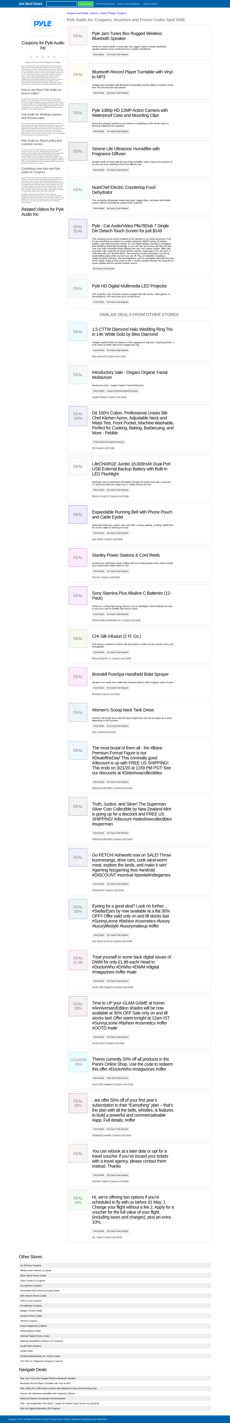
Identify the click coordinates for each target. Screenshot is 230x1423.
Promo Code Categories (128, 4)
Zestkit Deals (26, 1351)
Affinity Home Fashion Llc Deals (35, 1270)
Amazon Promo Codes (31, 1316)
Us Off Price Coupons (30, 1265)
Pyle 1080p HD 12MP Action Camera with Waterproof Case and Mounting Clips (58, 1388)
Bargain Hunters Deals (31, 1311)
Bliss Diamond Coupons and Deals (109, 356)
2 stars (37, 57)
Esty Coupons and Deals (104, 732)
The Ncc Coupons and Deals (106, 577)
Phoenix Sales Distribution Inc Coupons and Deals (116, 620)
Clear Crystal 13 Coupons (32, 1280)
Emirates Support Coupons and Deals (110, 1181)
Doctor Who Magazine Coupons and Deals (112, 987)
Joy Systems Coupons (31, 1285)
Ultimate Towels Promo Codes (34, 1336)
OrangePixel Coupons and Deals (108, 890)
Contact (45, 1419)
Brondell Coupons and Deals (106, 694)
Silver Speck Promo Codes (33, 1275)
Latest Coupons (150, 4)
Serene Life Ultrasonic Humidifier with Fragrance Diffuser (47, 1393)
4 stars (49, 57)
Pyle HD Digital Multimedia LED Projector (40, 1408)
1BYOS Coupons (28, 1321)
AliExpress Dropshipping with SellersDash (89, 1419)
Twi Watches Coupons (31, 1306)
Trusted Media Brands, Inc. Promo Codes (40, 1356)
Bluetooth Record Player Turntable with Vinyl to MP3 (45, 1383)
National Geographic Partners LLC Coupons (41, 1341)
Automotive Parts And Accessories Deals (40, 1290)
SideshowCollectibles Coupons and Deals (112, 788)
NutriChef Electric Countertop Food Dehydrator (43, 1398)
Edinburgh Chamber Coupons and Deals (111, 1135)
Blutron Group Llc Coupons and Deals (110, 496)
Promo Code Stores (105, 4)
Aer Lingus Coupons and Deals (107, 1237)
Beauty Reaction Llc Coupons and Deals (111, 658)
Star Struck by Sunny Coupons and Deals (112, 941)
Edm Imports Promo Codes (33, 1296)
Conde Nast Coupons (30, 1346)
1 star (31, 57)
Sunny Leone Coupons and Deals (108, 1043)
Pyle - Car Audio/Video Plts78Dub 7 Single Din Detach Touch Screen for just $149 (59, 1403)
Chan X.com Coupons (31, 1301)
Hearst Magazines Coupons (33, 1326)
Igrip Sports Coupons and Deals (107, 539)
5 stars (54, 57)
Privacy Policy (56, 1419)
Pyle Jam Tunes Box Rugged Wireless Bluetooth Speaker (48, 1378)
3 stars (43, 57)
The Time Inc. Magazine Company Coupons (41, 1361)
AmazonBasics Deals (30, 1331)
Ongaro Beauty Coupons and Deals (109, 397)
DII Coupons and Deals (103, 448)
